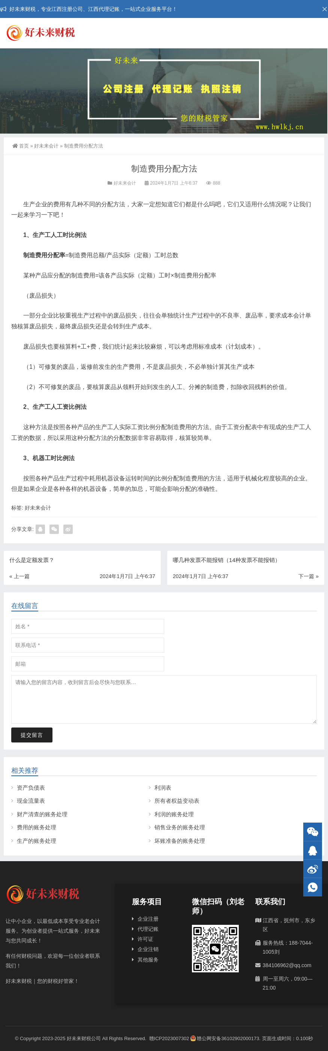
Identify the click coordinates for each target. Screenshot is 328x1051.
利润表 (162, 787)
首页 (20, 146)
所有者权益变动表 (176, 801)
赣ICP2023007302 (169, 1038)
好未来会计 (46, 146)
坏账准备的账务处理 (179, 841)
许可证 (145, 939)
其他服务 (148, 960)
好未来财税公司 (84, 1038)
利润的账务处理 (174, 814)
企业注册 (148, 919)
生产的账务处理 (36, 841)
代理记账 (148, 929)
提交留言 (32, 735)
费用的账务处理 (36, 827)
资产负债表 (31, 787)
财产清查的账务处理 (42, 814)
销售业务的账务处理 (179, 827)
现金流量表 (31, 801)
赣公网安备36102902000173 (224, 1038)
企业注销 (148, 949)
